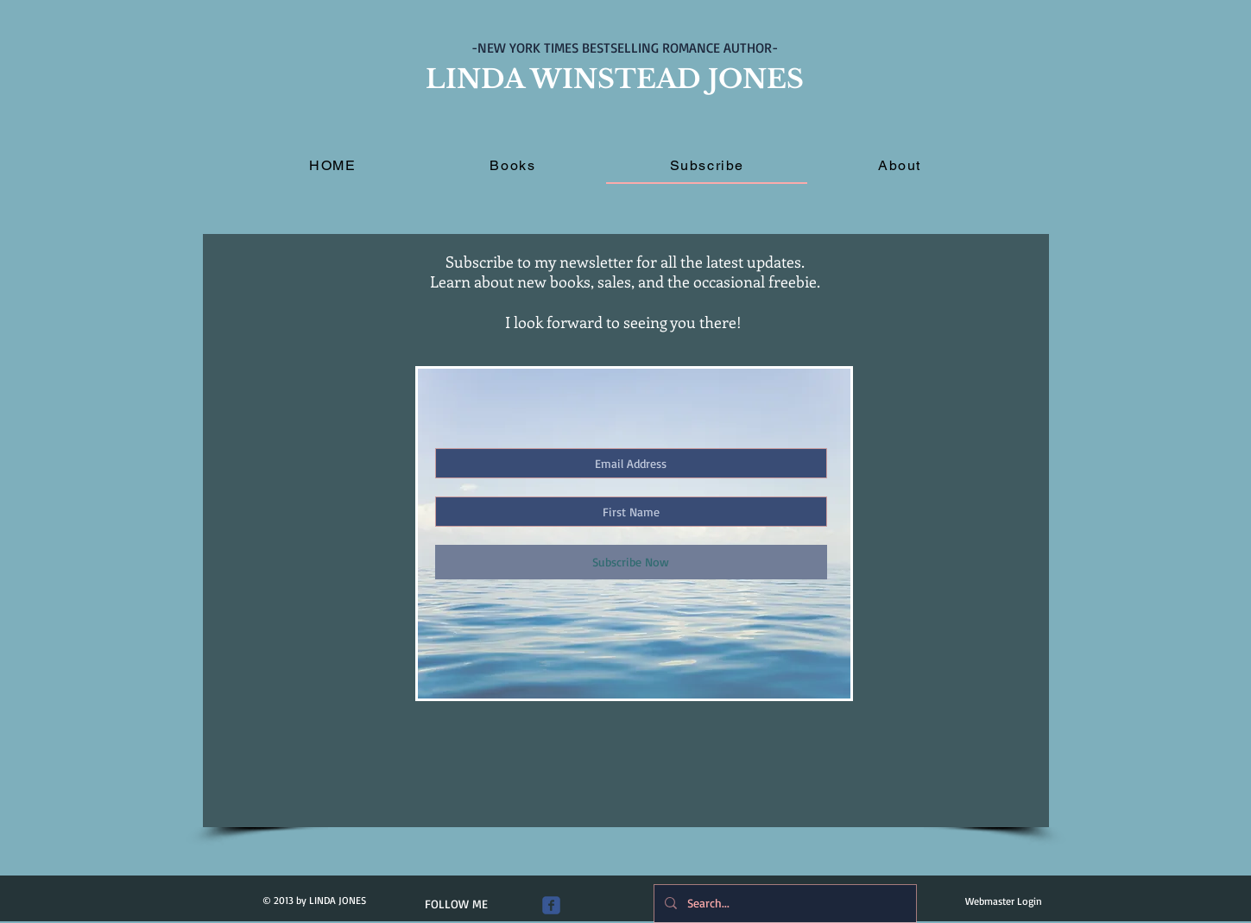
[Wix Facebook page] (551, 905)
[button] (512, 166)
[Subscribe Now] (631, 562)
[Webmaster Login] (1004, 901)
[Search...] (783, 903)
